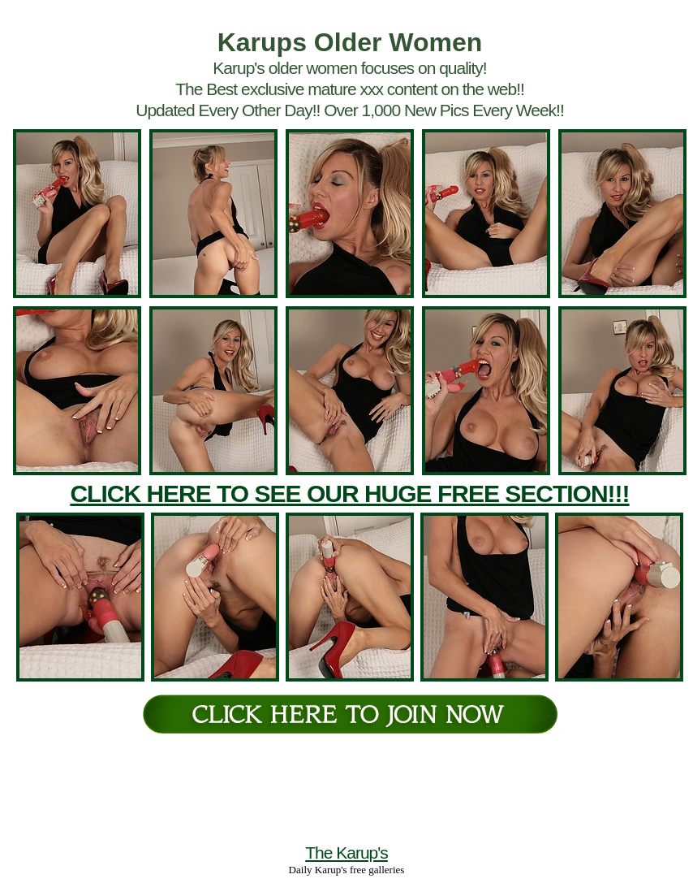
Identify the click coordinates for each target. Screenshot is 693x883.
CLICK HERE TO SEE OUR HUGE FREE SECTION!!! (349, 493)
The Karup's (346, 852)
